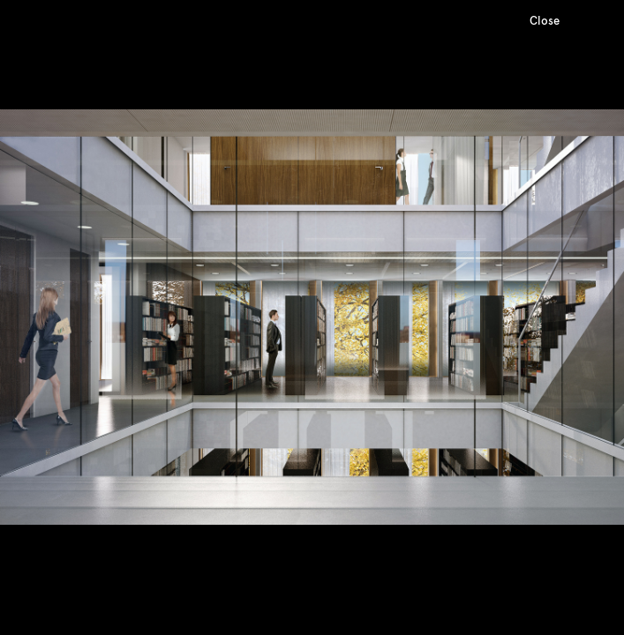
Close (545, 20)
